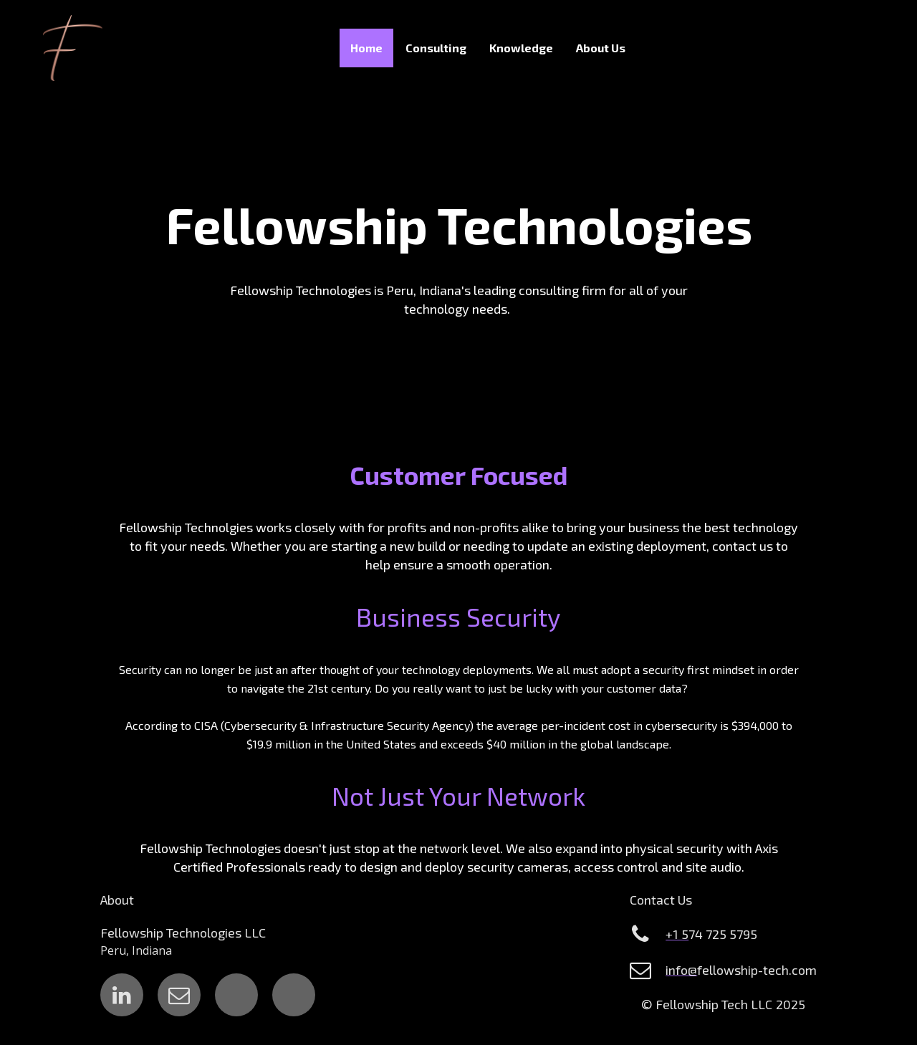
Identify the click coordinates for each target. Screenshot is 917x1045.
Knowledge (521, 47)
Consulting (435, 47)
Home (366, 47)
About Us (600, 47)
